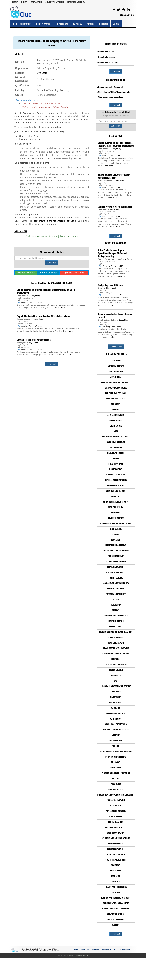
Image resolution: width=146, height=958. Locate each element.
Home (15, 2)
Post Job (103, 23)
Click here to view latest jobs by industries (42, 103)
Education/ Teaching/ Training (53, 90)
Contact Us (36, 2)
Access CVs (62, 23)
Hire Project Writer (21, 23)
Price (24, 2)
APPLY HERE (20, 231)
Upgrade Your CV (76, 2)
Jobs (90, 23)
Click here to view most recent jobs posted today (52, 236)
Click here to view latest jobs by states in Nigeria (45, 107)
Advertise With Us (54, 2)
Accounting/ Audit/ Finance (111, 327)
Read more (60, 307)
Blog (116, 23)
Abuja (37, 295)
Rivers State (38, 319)
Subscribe (51, 262)
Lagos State (33, 342)
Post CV (77, 23)
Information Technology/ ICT (112, 266)
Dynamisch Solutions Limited (78, 955)
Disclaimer (95, 949)
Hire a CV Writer (43, 23)
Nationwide (110, 288)
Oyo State (42, 72)
